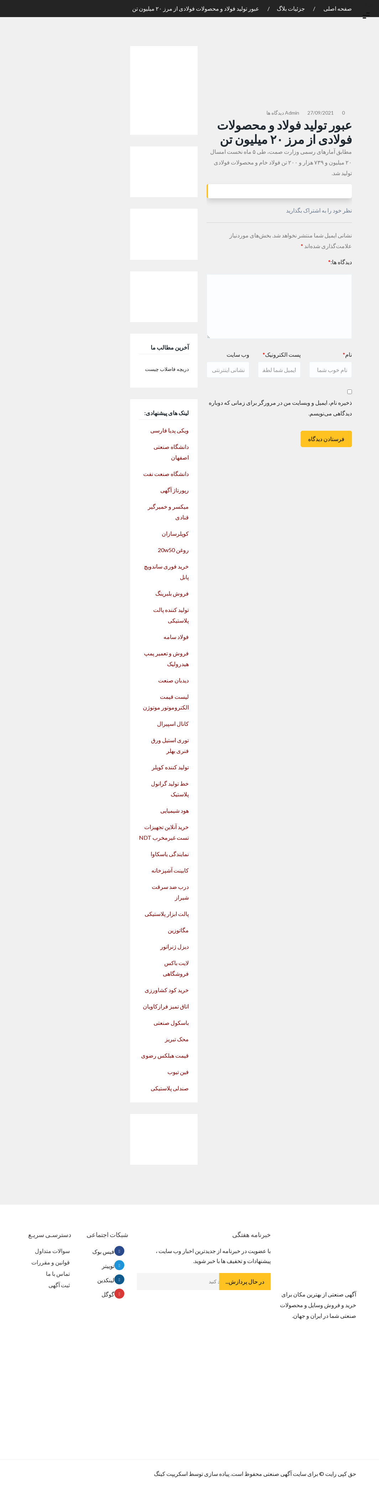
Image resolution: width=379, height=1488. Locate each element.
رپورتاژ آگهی (174, 490)
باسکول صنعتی (171, 1022)
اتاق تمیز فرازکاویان (166, 1006)
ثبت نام (345, 4)
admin (292, 113)
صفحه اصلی (337, 8)
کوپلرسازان (175, 533)
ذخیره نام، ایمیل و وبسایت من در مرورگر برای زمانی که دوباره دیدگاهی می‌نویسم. (280, 407)
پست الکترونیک (282, 354)
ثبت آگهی (59, 1285)
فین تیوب (178, 1071)
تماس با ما (58, 1273)
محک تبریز (177, 1039)
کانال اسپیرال (173, 723)
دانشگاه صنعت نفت (166, 473)
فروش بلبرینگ (172, 593)
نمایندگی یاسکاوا (170, 853)
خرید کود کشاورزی (167, 989)
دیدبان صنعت (173, 680)
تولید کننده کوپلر (170, 767)
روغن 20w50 (173, 549)
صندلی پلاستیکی (170, 1088)
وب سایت (238, 354)
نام (347, 354)
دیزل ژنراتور (174, 946)
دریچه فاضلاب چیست (167, 369)
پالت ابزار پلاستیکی (167, 913)
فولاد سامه (176, 636)
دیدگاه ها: (340, 261)
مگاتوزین (178, 930)
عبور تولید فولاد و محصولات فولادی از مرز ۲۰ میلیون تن (195, 8)
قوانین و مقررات (50, 1262)
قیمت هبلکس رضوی (165, 1055)
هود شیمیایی (174, 810)
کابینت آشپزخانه (170, 870)
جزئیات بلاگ (291, 8)
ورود (370, 4)
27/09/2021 (320, 113)
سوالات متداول (52, 1250)
